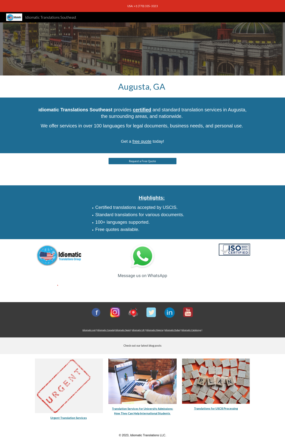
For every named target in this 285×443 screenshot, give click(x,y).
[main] (142, 86)
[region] (142, 6)
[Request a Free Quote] (142, 161)
